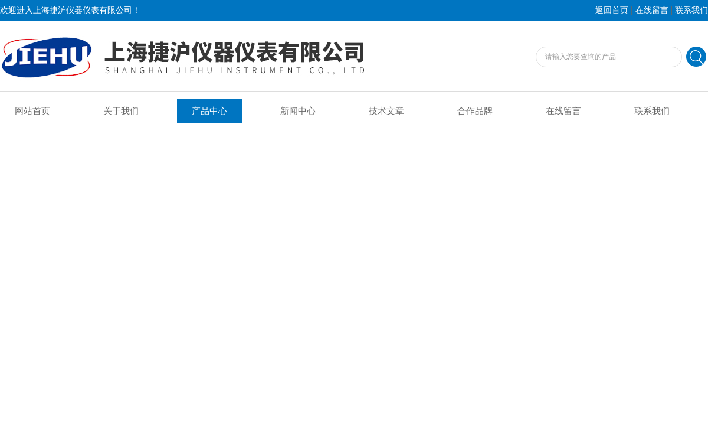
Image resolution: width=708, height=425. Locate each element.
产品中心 (209, 111)
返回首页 (611, 10)
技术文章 (386, 111)
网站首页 (32, 111)
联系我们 (691, 10)
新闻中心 (298, 111)
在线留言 (651, 10)
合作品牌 (475, 111)
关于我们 (121, 111)
